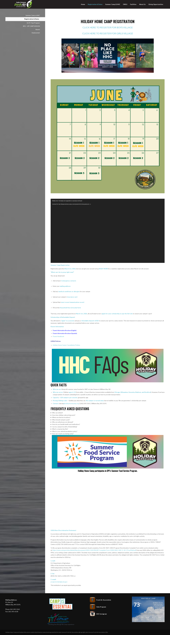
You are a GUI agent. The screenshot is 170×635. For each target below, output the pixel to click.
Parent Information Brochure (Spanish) (65, 333)
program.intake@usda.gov (59, 582)
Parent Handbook (58, 336)
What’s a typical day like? (60, 429)
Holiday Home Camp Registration (107, 21)
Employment (36, 33)
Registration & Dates (31, 19)
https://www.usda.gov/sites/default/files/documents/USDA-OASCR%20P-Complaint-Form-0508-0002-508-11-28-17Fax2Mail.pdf (94, 550)
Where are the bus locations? (61, 417)
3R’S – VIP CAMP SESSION (31, 26)
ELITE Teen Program (33, 23)
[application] (108, 231)
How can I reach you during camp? (63, 434)
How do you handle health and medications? (66, 424)
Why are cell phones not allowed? (62, 422)
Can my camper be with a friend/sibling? (64, 427)
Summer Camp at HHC (33, 15)
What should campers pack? (61, 420)
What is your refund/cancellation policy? (64, 431)
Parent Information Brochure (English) (64, 330)
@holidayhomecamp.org (71, 403)
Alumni (37, 29)
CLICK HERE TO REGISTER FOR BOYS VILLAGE (108, 27)
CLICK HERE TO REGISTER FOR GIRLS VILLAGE (107, 33)
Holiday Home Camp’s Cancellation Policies (66, 345)
